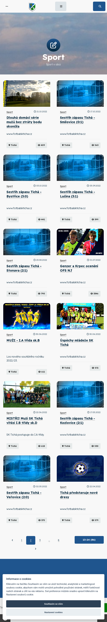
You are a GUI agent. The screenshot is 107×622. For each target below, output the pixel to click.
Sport (10, 112)
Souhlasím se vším (53, 604)
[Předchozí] (12, 540)
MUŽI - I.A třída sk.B (23, 340)
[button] (7, 6)
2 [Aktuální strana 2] (30, 540)
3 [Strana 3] (39, 540)
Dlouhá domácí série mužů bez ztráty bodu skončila (24, 122)
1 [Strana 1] (21, 540)
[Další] (35, 549)
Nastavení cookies (53, 612)
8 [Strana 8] (58, 540)
